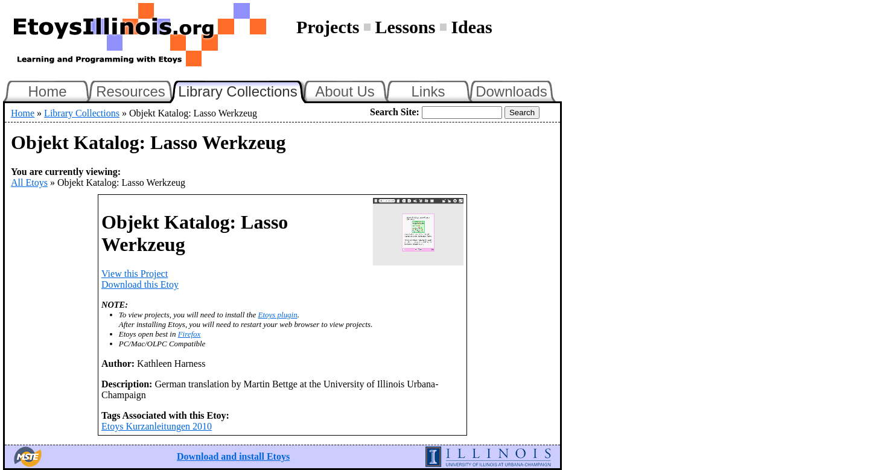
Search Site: (394, 112)
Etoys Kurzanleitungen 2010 (156, 426)
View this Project (134, 273)
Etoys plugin (278, 314)
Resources (130, 91)
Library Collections (242, 90)
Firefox (189, 333)
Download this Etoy (140, 284)
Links (428, 91)
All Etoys (29, 182)
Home (47, 91)
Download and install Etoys (233, 456)
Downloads (511, 91)
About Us (345, 91)
